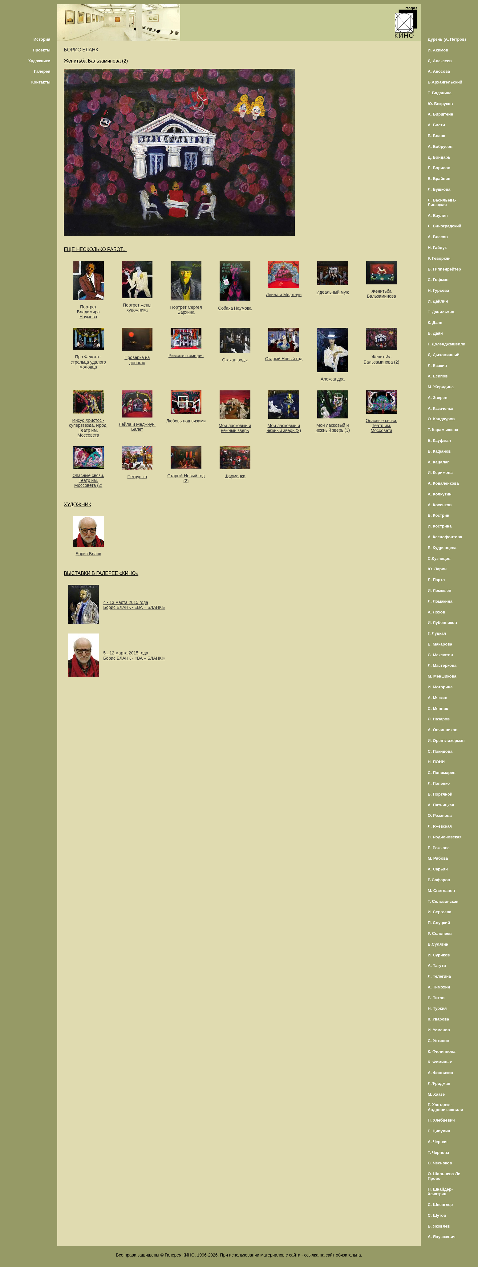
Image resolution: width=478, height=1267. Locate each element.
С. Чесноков (440, 1163)
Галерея (42, 71)
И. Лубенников (442, 622)
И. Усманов (439, 1030)
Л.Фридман (439, 1083)
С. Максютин (440, 655)
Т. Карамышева (443, 429)
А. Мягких (437, 697)
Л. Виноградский (444, 226)
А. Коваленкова (443, 483)
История (42, 39)
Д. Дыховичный (444, 354)
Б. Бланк (436, 135)
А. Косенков (440, 505)
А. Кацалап (439, 462)
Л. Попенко (439, 783)
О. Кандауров (441, 419)
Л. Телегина (439, 976)
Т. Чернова (438, 1152)
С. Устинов (438, 1040)
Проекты (41, 50)
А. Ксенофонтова (445, 537)
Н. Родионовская (445, 837)
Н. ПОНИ (436, 762)
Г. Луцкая (437, 633)
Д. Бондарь (439, 157)
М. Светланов (441, 890)
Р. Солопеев (440, 933)
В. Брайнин (439, 178)
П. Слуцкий (439, 922)
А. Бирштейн (440, 114)
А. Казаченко (440, 408)
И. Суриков (439, 955)
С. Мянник (438, 708)
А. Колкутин (440, 494)
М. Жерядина (441, 387)
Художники (39, 61)
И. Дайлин (438, 301)
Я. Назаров (439, 719)
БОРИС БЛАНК (81, 49)
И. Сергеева (440, 912)
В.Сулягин (438, 944)
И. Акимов (438, 50)
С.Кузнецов (439, 558)
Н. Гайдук (437, 247)
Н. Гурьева (438, 290)
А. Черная (438, 1141)
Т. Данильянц (441, 312)
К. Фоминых (440, 1062)
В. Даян (435, 333)
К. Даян (435, 322)
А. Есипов (438, 376)
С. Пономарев (442, 772)
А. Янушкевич (442, 1236)
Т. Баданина (440, 93)
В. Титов (436, 998)
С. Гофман (438, 279)
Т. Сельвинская (443, 901)
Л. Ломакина (440, 601)
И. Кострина (440, 526)
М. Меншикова (442, 676)
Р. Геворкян (439, 258)
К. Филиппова (442, 1051)
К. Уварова (438, 1019)
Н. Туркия (437, 1008)
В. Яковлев (439, 1226)
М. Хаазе (436, 1094)
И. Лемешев (439, 590)
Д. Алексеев (440, 61)
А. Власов (438, 236)
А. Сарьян (438, 869)
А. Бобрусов (440, 146)
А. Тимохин (439, 987)
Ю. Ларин (437, 569)
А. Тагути (437, 965)
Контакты (40, 82)
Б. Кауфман (439, 440)
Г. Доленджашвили (446, 344)
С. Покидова (440, 751)
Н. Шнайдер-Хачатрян (440, 1191)
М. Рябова (438, 858)
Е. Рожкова (439, 847)
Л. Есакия (437, 365)
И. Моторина (440, 687)
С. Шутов (437, 1215)
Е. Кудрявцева (442, 547)
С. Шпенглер (440, 1204)
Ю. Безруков (440, 103)
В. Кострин (438, 515)
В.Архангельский (445, 82)
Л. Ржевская (440, 826)
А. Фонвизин (440, 1072)
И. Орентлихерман (446, 740)
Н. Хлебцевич (441, 1120)
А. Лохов (436, 612)
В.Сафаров (439, 880)
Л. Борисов (439, 167)
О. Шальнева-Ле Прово (444, 1176)
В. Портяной (440, 794)
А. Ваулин (438, 215)
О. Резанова (440, 815)
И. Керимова (440, 472)
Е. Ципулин (439, 1131)
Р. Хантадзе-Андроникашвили (445, 1107)
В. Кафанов (439, 451)
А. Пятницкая (441, 805)
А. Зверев (438, 397)
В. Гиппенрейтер (444, 269)
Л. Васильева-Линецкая (442, 202)
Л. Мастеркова (442, 665)
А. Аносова (439, 71)
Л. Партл (436, 579)
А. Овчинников (443, 729)
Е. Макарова (440, 644)
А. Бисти (436, 125)
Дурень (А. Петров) (447, 39)
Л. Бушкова (439, 189)
